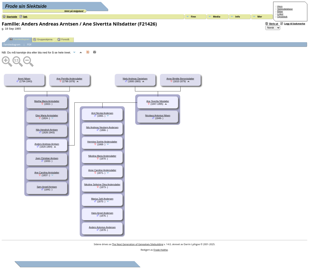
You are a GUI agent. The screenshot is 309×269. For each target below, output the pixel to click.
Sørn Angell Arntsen (47, 187)
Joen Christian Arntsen (46, 158)
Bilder (280, 11)
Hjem (280, 6)
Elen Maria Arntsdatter (47, 115)
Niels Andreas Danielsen (135, 78)
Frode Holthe (161, 249)
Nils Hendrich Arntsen (47, 129)
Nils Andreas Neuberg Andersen (102, 127)
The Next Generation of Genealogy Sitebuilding (137, 244)
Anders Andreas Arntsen (47, 144)
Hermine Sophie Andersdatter (102, 141)
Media (216, 16)
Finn (193, 16)
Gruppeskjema (42, 39)
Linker (280, 14)
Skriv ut (273, 23)
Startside (12, 16)
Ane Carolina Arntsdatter (46, 172)
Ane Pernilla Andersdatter (69, 78)
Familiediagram (19, 39)
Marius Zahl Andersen (102, 198)
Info (237, 16)
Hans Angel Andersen (102, 213)
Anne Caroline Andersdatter (102, 170)
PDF (29, 44)
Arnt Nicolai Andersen (102, 113)
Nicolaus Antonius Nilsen (157, 115)
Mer (259, 16)
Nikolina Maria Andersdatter (102, 156)
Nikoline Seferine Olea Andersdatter (102, 184)
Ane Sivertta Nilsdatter (157, 101)
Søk (25, 16)
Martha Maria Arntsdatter (46, 101)
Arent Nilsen (24, 78)
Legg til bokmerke (294, 23)
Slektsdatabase (285, 9)
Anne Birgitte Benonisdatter (180, 78)
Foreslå (63, 39)
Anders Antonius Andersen (102, 227)
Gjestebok (282, 16)
